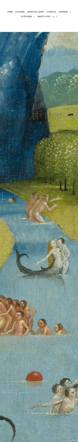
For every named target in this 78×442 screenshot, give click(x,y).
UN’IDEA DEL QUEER (35, 12)
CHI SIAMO (20, 12)
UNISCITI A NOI (43, 16)
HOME (10, 12)
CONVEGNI (63, 12)
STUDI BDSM (26, 16)
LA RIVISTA (51, 12)
